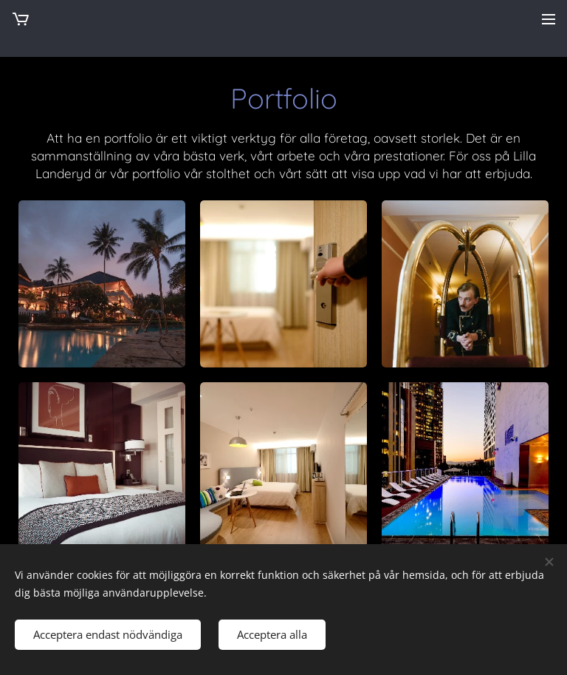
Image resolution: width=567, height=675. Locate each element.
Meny (548, 19)
